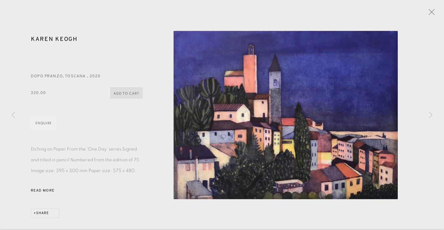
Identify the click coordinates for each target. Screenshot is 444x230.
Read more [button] (43, 191)
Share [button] (42, 214)
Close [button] (430, 14)
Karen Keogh (54, 40)
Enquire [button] (43, 124)
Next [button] (430, 115)
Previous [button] (13, 115)
